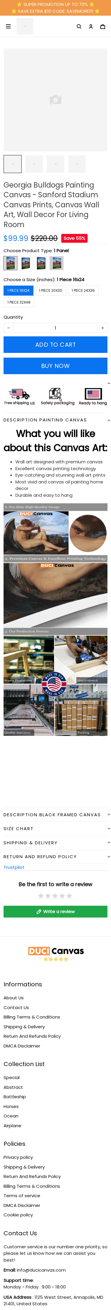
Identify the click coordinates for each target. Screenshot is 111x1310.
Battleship (15, 1097)
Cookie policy (18, 1215)
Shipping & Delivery (24, 1027)
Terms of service (22, 1195)
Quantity (13, 317)
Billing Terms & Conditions (32, 1017)
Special (12, 1077)
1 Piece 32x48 (18, 302)
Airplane (12, 1125)
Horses (11, 1106)
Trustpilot (14, 867)
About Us (14, 998)
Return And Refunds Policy (32, 1036)
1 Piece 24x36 (83, 290)
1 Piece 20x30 (50, 290)
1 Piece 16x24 (70, 279)
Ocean (11, 1116)
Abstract (13, 1087)
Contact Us (16, 1007)
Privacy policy (18, 1157)
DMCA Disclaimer (22, 1046)
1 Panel (61, 250)
